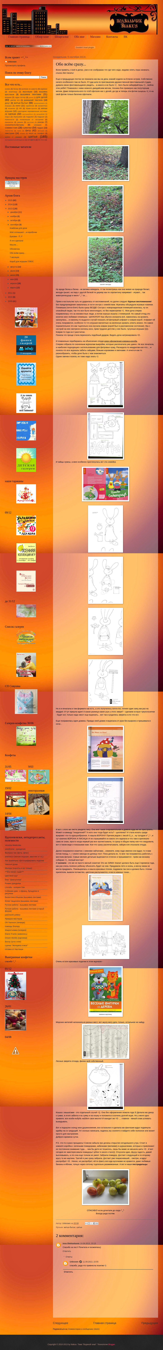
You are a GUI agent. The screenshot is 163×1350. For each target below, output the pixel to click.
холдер (22, 133)
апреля (13, 283)
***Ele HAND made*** (14, 872)
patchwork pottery (12, 915)
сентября (14, 225)
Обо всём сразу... (17, 253)
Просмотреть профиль (15, 66)
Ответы (69, 1257)
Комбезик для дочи (18, 228)
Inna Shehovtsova (71, 1243)
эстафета (31, 140)
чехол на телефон (36, 133)
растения (30, 122)
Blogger (111, 1344)
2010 (10, 297)
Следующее (60, 1323)
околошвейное (27, 114)
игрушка (8, 106)
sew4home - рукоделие (15, 849)
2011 (10, 293)
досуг (7, 103)
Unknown (74, 1262)
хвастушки (9, 133)
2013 (10, 209)
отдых (7, 117)
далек (31, 97)
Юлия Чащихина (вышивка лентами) (21, 901)
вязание (8, 97)
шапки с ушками (13, 137)
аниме (7, 89)
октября (14, 220)
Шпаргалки (61, 36)
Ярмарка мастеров (13, 919)
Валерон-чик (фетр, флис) (17, 853)
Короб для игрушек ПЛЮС (22, 261)
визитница (13, 92)
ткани (19, 131)
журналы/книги (39, 103)
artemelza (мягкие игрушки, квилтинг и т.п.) (24, 857)
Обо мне (79, 36)
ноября (13, 216)
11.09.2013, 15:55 (90, 1262)
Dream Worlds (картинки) (16, 938)
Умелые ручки (11, 864)
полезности (9, 120)
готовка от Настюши (14, 949)
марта (13, 288)
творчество (9, 131)
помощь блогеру (12, 926)
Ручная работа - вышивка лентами (20, 905)
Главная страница (18, 36)
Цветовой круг (11, 876)
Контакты (112, 36)
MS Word (41, 140)
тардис (40, 128)
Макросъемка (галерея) (15, 930)
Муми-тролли (31, 109)
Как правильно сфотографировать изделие (24, 861)
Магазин (95, 36)
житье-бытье (70, 1227)
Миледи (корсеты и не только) (18, 868)
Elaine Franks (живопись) (16, 934)
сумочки (27, 127)
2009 (10, 301)
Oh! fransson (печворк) (15, 923)
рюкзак (41, 122)
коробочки (30, 106)
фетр (28, 130)
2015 (10, 200)
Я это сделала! (16, 241)
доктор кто (15, 100)
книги (18, 106)
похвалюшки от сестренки (31, 120)
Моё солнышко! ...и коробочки (23, 232)
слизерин (37, 125)
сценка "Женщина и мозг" (16, 945)
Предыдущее (149, 1323)
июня (13, 275)
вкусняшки (27, 92)
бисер (15, 89)
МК (20, 109)
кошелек (11, 109)
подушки (40, 117)
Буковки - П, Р (16, 236)
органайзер (40, 114)
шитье (79, 1227)
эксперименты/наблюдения (15, 140)
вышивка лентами (30, 94)
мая (12, 279)
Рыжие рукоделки (13, 883)
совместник (11, 127)
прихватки (9, 122)
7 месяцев (14, 257)
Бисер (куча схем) (13, 942)
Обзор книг (42, 36)
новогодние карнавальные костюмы (32, 111)
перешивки (17, 117)
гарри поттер (20, 97)
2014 (10, 204)
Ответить (67, 1251)
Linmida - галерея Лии (15, 887)
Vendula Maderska (13, 845)
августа (13, 267)
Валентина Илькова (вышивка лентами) (23, 897)
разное (20, 122)
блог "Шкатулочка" (13, 880)
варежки (44, 89)
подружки (30, 117)
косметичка (42, 106)
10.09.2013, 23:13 (88, 1243)
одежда (12, 114)
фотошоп (41, 131)
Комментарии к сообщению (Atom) (83, 1329)
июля (13, 271)
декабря (14, 212)
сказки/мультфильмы (14, 125)
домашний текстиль (33, 100)
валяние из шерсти (29, 89)
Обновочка (15, 249)
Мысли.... (14, 245)
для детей (41, 97)
